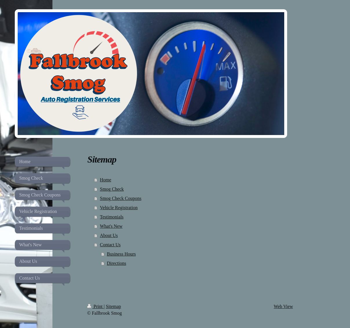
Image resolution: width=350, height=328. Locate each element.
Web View (283, 306)
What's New (111, 226)
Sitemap (113, 306)
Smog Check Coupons (120, 198)
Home (105, 179)
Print (95, 306)
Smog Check (112, 189)
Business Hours (121, 254)
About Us (109, 235)
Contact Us (110, 244)
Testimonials (112, 216)
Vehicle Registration (119, 207)
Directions (116, 263)
